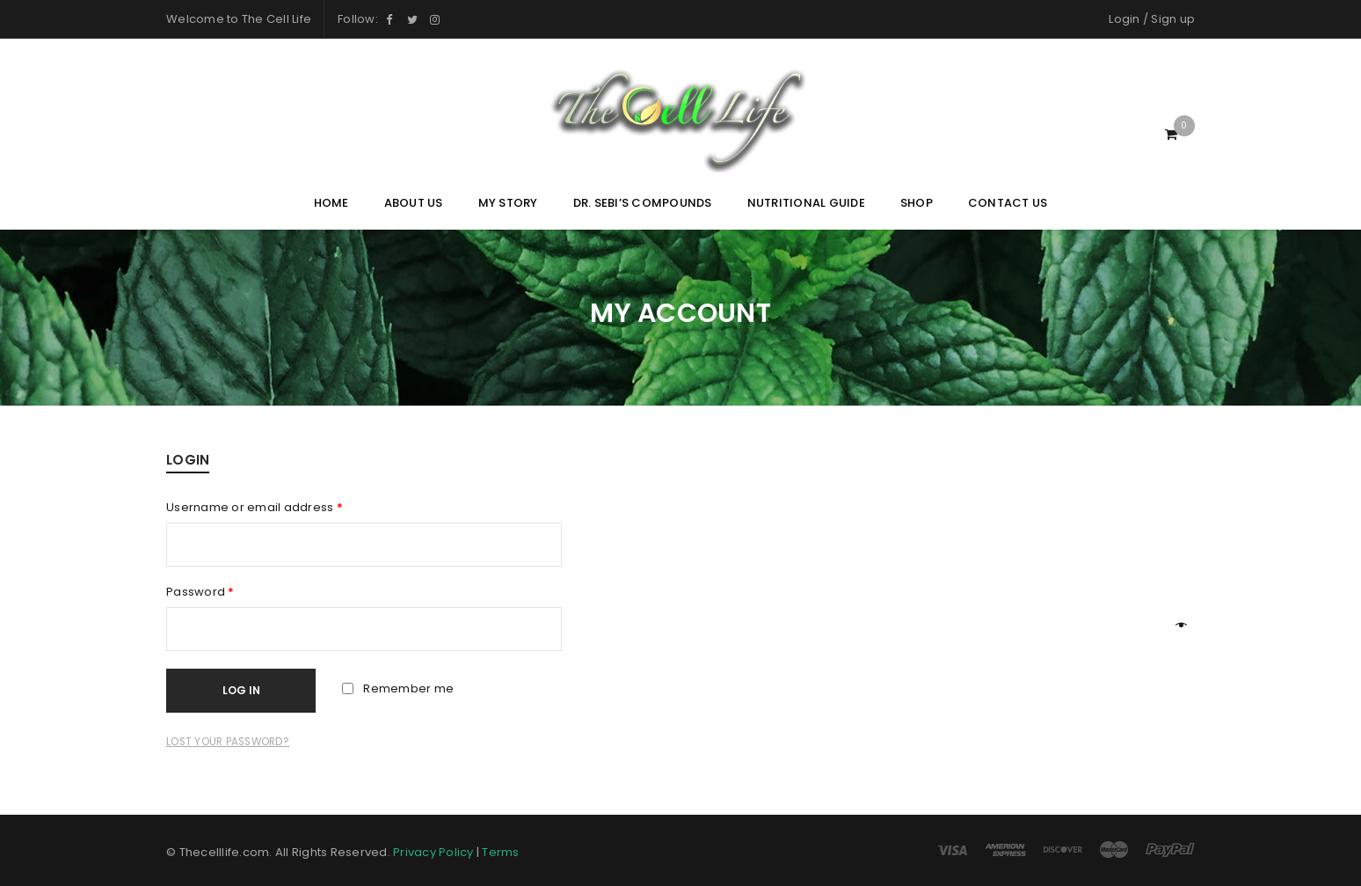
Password (200, 592)
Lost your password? (227, 742)
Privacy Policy (433, 852)
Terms (500, 852)
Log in (241, 690)
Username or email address (254, 508)
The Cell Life (276, 19)
